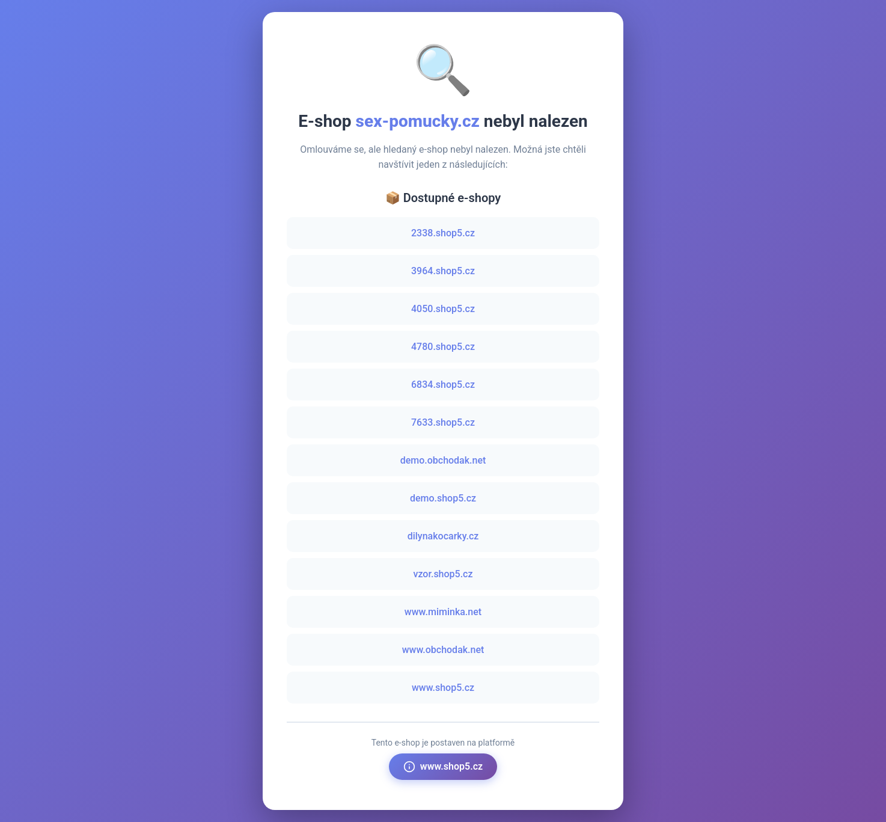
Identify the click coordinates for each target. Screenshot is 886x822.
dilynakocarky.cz (443, 536)
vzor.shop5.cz (442, 574)
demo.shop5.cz (443, 498)
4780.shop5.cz (443, 346)
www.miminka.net (443, 612)
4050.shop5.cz (443, 308)
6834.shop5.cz (443, 384)
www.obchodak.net (443, 649)
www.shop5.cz (443, 687)
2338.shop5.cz (443, 233)
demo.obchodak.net (443, 460)
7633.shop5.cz (443, 422)
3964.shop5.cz (443, 271)
